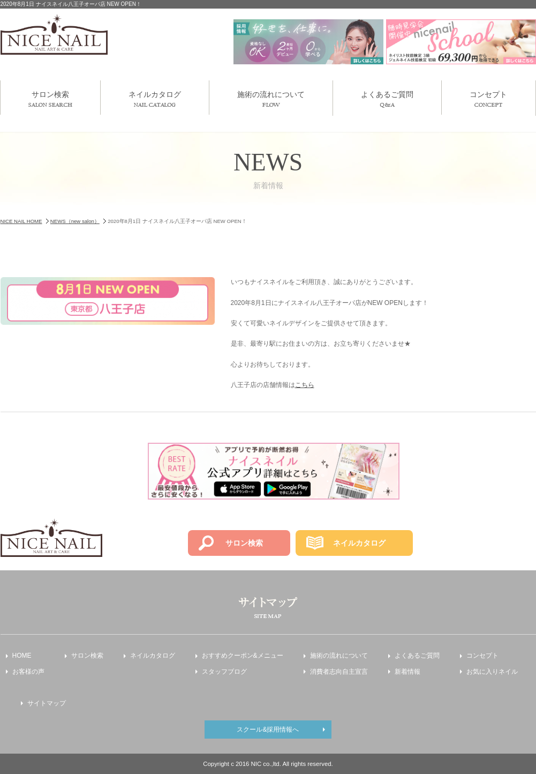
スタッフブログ (224, 671)
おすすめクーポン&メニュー (242, 655)
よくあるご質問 (387, 99)
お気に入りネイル (492, 671)
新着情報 (407, 671)
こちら (304, 385)
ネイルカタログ (155, 98)
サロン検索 (50, 98)
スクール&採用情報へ (268, 729)
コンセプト (488, 98)
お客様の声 (28, 671)
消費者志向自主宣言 (339, 671)
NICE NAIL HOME (21, 221)
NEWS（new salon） (75, 221)
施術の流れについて (271, 98)
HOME (22, 655)
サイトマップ (46, 703)
